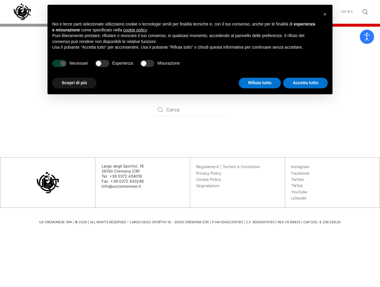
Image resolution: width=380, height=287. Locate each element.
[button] (365, 12)
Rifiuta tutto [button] (260, 82)
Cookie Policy (208, 179)
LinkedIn (299, 198)
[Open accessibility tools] (367, 37)
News (347, 11)
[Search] (190, 110)
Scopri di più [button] (74, 82)
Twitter (297, 179)
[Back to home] (22, 12)
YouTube (299, 191)
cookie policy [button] (135, 30)
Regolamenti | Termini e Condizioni (228, 166)
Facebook (300, 173)
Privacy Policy (208, 173)
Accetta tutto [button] (305, 82)
